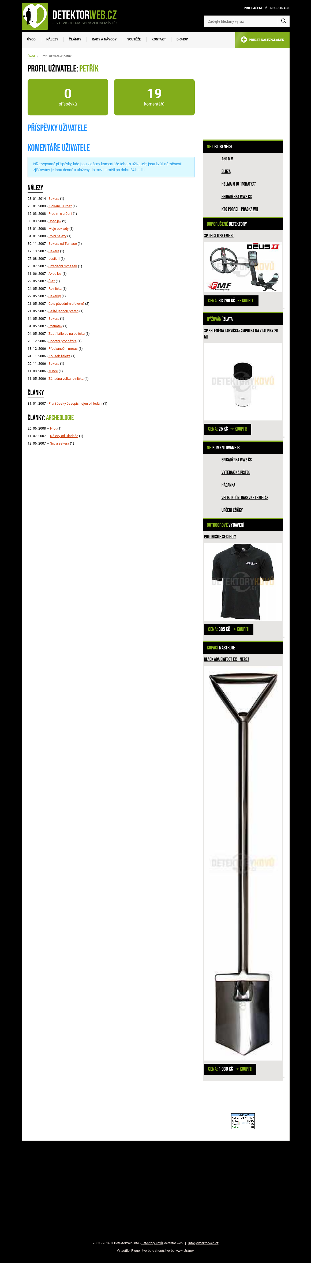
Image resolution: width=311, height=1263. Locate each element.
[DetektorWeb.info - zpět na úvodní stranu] (72, 16)
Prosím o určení (60, 214)
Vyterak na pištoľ (236, 472)
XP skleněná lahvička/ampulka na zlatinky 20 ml (241, 334)
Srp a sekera (59, 443)
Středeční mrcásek (62, 266)
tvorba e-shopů (153, 1251)
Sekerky (54, 296)
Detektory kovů (152, 1243)
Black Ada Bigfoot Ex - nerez (226, 659)
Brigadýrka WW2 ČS (237, 197)
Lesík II (54, 259)
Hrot (53, 428)
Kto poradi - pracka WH (240, 209)
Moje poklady (58, 229)
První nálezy (57, 236)
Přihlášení (253, 8)
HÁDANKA (228, 485)
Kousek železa (59, 356)
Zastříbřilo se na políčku (66, 334)
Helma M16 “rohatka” (239, 184)
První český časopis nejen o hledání (75, 403)
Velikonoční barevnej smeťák (245, 498)
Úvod (31, 39)
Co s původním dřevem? (66, 304)
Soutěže (134, 39)
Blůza (226, 171)
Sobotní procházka (62, 341)
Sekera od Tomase (62, 244)
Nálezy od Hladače (64, 436)
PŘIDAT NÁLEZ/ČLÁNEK (262, 40)
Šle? (51, 281)
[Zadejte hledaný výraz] (247, 21)
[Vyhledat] (284, 21)
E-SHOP (182, 39)
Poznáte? (55, 326)
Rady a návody (104, 39)
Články (75, 39)
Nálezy (52, 39)
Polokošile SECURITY (220, 537)
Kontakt (159, 39)
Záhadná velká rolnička (66, 379)
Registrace (280, 8)
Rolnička (55, 289)
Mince (53, 371)
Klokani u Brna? (60, 206)
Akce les (55, 274)
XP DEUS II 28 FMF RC (219, 236)
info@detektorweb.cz (203, 1243)
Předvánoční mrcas (63, 349)
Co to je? (54, 221)
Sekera (53, 199)
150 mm (227, 159)
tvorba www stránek (179, 1251)
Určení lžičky (232, 510)
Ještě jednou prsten (63, 311)
